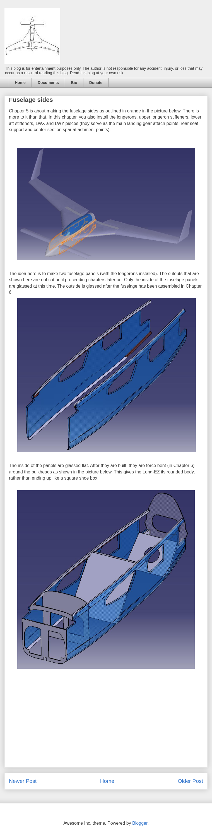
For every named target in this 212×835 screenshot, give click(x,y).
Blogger (139, 823)
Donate (95, 82)
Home (20, 82)
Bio (74, 82)
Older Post (190, 781)
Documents (48, 82)
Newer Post (23, 781)
